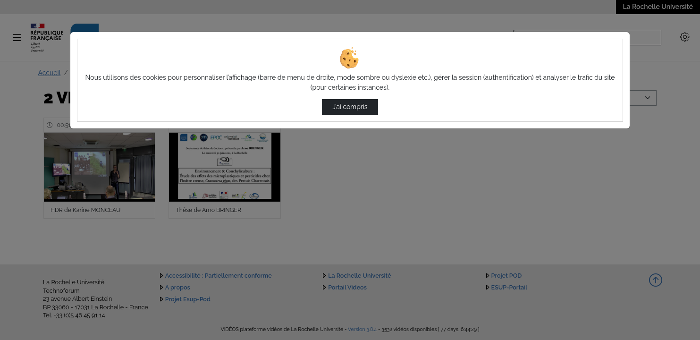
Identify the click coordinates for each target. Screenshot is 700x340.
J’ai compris (349, 106)
